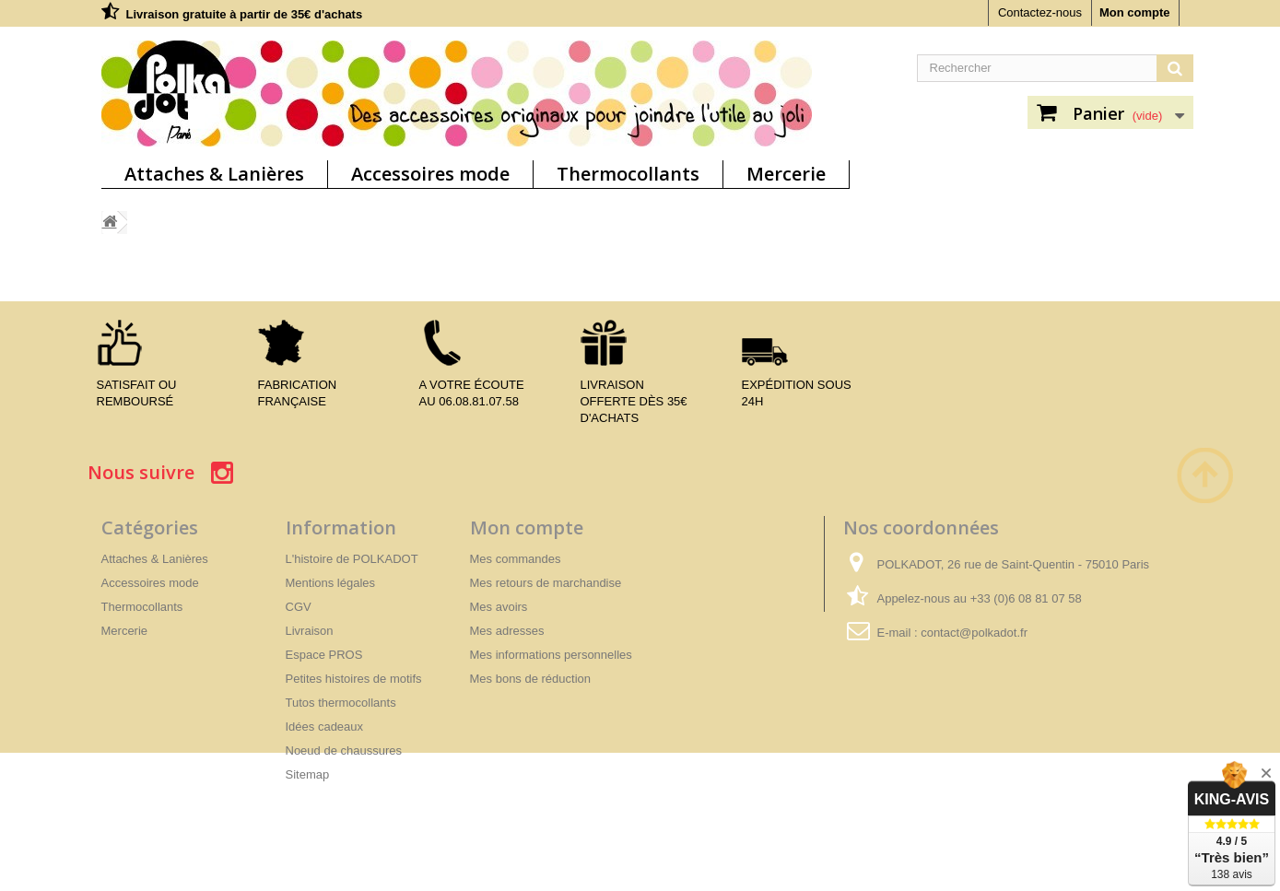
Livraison (310, 631)
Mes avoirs (499, 607)
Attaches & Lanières (214, 173)
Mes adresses (507, 631)
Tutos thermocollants (341, 702)
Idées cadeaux (325, 726)
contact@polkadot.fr (974, 632)
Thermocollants (628, 173)
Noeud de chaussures (344, 750)
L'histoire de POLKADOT (352, 559)
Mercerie (786, 173)
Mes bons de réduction (531, 679)
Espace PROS (324, 655)
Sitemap (308, 774)
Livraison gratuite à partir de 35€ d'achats (244, 14)
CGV (298, 607)
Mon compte (1134, 12)
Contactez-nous (1040, 12)
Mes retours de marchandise (546, 583)
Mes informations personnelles (551, 655)
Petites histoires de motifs (354, 679)
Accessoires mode (430, 173)
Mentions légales (331, 583)
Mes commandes (515, 559)
